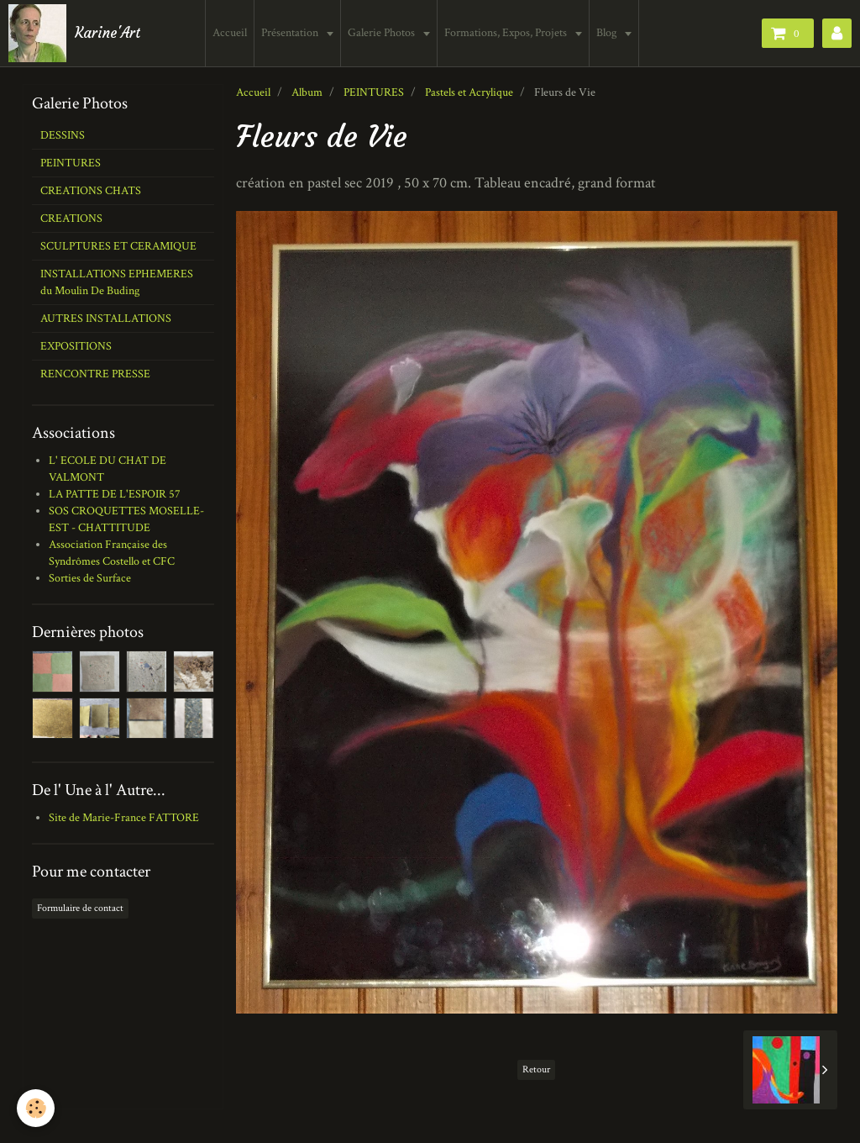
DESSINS (62, 135)
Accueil (229, 32)
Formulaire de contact (80, 908)
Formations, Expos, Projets (506, 32)
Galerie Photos (382, 32)
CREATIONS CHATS (90, 190)
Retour (536, 1069)
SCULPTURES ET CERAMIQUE (118, 246)
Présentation (291, 32)
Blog (607, 32)
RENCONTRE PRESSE (95, 374)
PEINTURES (373, 92)
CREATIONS (71, 218)
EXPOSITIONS (76, 346)
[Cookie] (36, 1108)
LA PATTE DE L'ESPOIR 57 (115, 494)
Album (306, 92)
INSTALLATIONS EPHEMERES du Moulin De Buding (116, 282)
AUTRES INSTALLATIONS (105, 318)
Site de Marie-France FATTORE (124, 817)
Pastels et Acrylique (469, 92)
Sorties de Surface (90, 578)
